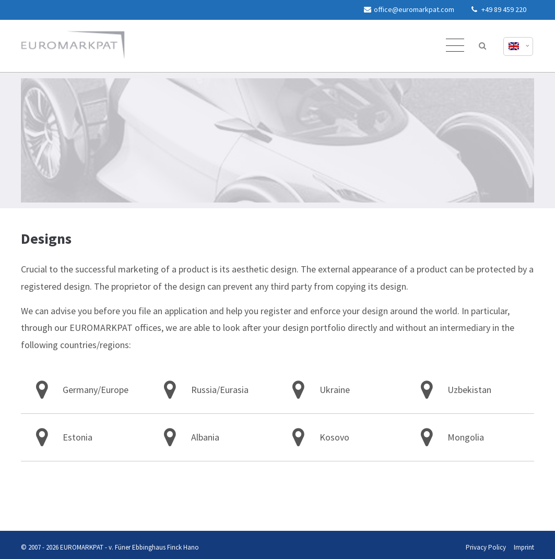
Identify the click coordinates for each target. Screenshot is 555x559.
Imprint (42, 510)
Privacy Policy (19, 510)
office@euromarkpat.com (409, 9)
